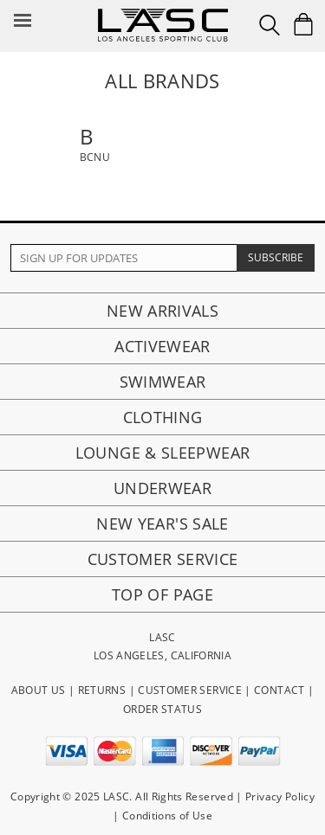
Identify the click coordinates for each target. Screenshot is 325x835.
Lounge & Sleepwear (162, 452)
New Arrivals (162, 310)
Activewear (162, 346)
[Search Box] (269, 25)
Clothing (163, 417)
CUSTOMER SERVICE (190, 690)
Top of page (162, 594)
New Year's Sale (162, 523)
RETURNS (102, 690)
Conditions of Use (167, 815)
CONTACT (279, 690)
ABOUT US (38, 690)
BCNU (95, 157)
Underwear (162, 488)
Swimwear (163, 381)
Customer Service (163, 559)
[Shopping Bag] (303, 24)
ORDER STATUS (162, 709)
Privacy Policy (280, 796)
